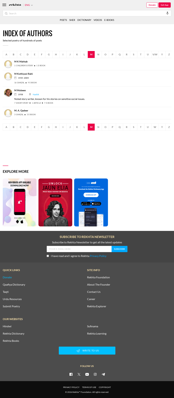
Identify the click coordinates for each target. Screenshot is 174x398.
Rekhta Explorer (96, 306)
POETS (63, 20)
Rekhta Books (11, 340)
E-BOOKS (109, 20)
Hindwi (7, 326)
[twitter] (79, 374)
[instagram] (95, 374)
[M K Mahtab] (9, 63)
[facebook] (71, 374)
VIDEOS (98, 20)
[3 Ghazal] (18, 114)
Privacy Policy (98, 255)
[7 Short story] (21, 103)
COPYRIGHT (105, 387)
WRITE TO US (87, 351)
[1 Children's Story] (23, 65)
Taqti (6, 291)
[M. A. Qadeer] (9, 112)
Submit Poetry (11, 306)
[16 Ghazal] (19, 82)
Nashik (36, 94)
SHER (72, 20)
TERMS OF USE (89, 387)
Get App (164, 5)
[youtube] (87, 374)
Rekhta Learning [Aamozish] (96, 333)
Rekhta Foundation (98, 277)
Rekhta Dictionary (13, 333)
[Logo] (15, 5)
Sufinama (92, 326)
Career (91, 299)
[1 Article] (36, 103)
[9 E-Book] (32, 82)
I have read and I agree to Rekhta (76, 255)
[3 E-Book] (31, 114)
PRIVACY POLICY (71, 387)
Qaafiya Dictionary (14, 284)
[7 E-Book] (48, 103)
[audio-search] (167, 13)
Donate (152, 5)
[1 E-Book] (40, 65)
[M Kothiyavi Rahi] (9, 76)
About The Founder (98, 284)
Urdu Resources (12, 299)
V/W (154, 54)
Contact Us (94, 291)
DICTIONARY (84, 20)
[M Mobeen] (9, 92)
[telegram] (103, 374)
